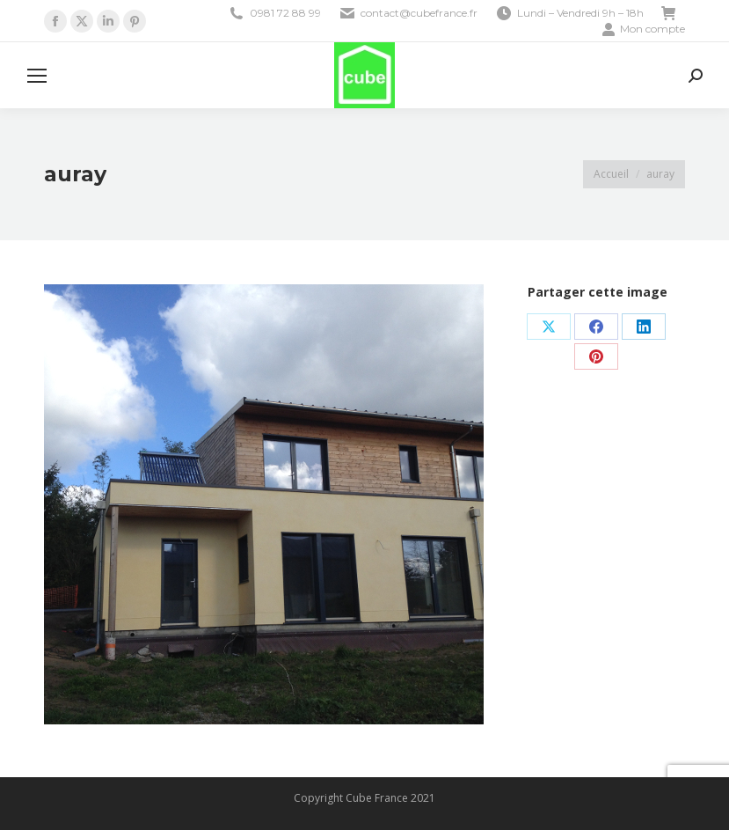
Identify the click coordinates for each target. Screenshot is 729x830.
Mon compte (643, 29)
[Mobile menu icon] (36, 75)
